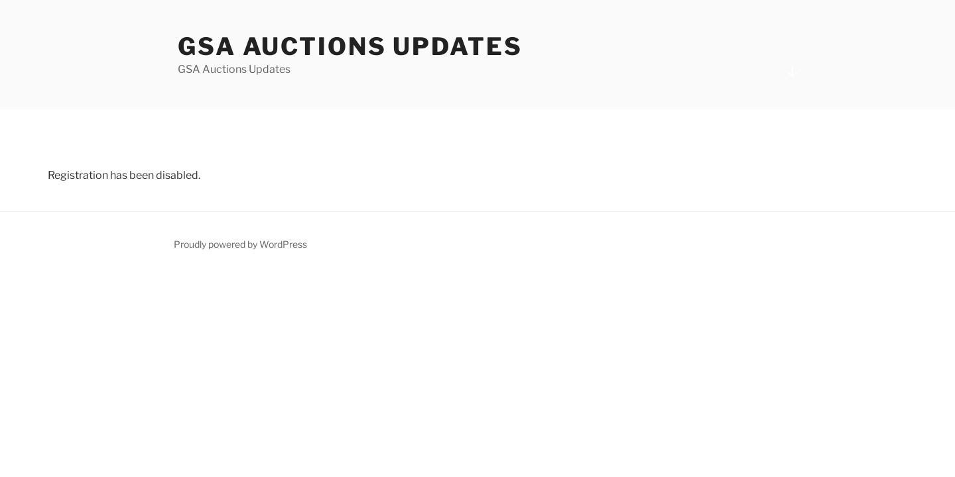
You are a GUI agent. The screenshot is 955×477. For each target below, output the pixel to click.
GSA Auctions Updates (350, 46)
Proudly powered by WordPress (240, 244)
